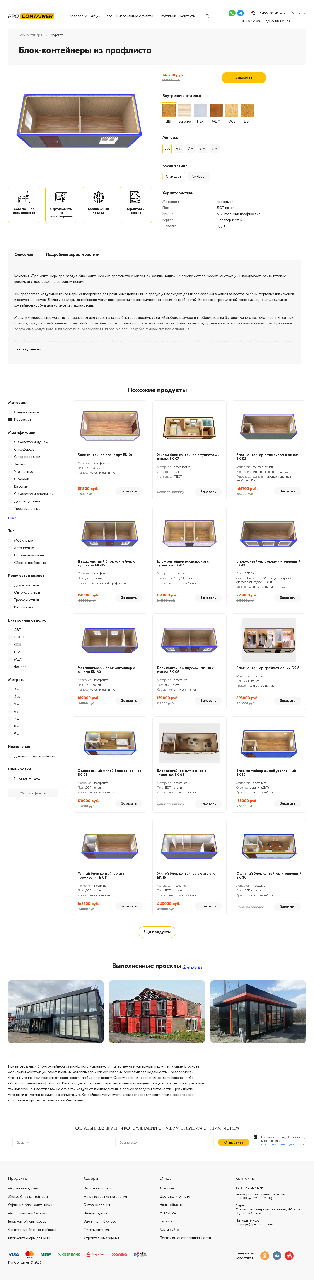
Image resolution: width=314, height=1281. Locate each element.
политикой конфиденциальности (282, 1146)
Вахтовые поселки (99, 1190)
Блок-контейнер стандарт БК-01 (105, 456)
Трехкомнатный (26, 601)
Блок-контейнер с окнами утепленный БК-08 (268, 564)
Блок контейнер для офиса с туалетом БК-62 (181, 773)
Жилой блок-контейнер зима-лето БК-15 (186, 876)
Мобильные (23, 541)
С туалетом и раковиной (33, 494)
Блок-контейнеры (30, 35)
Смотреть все (192, 967)
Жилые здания (95, 1215)
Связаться (168, 1223)
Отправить (233, 1144)
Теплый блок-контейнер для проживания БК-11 (101, 876)
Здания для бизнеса (100, 1223)
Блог (108, 16)
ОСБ (17, 645)
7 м (16, 720)
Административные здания (105, 1198)
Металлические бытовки (27, 1215)
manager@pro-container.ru (256, 1226)
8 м (16, 727)
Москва (297, 13)
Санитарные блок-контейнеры (32, 1231)
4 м (17, 697)
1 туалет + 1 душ (27, 779)
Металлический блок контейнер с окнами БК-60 (106, 670)
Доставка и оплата (175, 1198)
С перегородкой (27, 457)
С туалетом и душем (31, 443)
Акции (95, 16)
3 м (16, 690)
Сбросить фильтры (33, 794)
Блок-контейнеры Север (27, 1223)
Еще (12, 518)
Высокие (21, 487)
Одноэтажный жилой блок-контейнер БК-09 (110, 773)
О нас (166, 1179)
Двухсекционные (27, 502)
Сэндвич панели (26, 413)
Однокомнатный (27, 593)
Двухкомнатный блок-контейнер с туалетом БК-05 (106, 564)
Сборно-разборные (30, 563)
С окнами (21, 480)
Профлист (22, 420)
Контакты (187, 16)
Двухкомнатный (26, 586)
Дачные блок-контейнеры (34, 757)
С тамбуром (24, 450)
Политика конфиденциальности (185, 1239)
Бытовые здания (97, 1206)
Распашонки (23, 608)
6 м (16, 712)
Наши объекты (172, 1206)
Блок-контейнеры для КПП (29, 1239)
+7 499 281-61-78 (249, 1190)
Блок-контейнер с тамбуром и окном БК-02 (267, 457)
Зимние (20, 465)
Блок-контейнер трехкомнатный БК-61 (268, 669)
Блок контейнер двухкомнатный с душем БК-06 (185, 670)
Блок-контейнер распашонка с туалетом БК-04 (183, 564)
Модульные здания (23, 1190)
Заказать (244, 77)
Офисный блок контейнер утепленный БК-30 (268, 876)
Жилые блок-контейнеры (28, 1198)
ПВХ (17, 653)
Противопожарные (29, 556)
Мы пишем (168, 1215)
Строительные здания (101, 1239)
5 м (16, 705)
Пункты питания (96, 1231)
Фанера (20, 667)
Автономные (24, 549)
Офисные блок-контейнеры (30, 1206)
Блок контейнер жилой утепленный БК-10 (266, 773)
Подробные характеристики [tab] (72, 255)
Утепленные (23, 472)
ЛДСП (19, 638)
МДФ (18, 660)
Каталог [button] (78, 16)
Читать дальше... (28, 350)
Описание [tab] (24, 255)
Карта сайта (169, 1231)
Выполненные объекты (134, 16)
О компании (166, 16)
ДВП (17, 630)
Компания (167, 1190)
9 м (16, 734)
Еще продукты (157, 933)
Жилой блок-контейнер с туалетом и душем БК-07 (188, 457)
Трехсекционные (27, 509)
